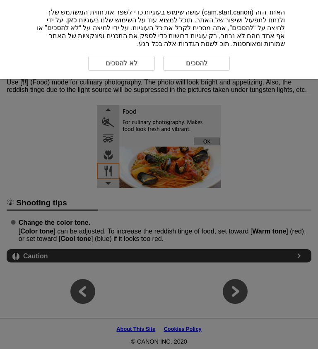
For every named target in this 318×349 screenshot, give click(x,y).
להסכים (242, 27)
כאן (72, 20)
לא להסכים (63, 27)
